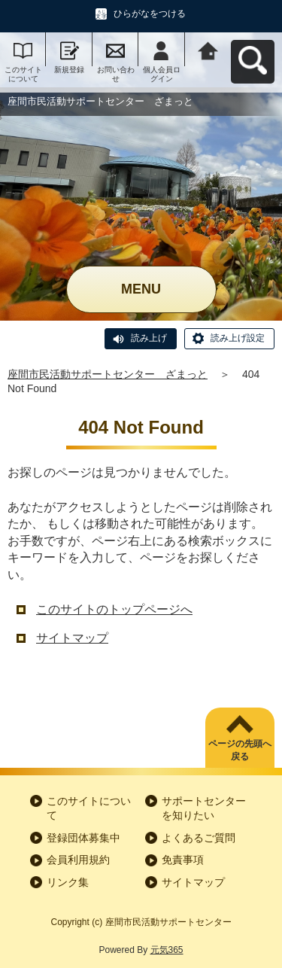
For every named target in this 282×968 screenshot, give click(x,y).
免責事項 (183, 860)
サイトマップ (72, 638)
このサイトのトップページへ (114, 609)
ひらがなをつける (150, 13)
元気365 (166, 950)
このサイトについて (23, 74)
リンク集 (68, 882)
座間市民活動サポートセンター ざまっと (108, 374)
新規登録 (69, 69)
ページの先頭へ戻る (239, 750)
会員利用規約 (78, 860)
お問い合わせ (116, 74)
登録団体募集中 (83, 838)
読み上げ (149, 338)
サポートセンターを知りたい (204, 808)
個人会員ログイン (161, 74)
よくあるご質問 (198, 838)
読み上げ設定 (238, 338)
